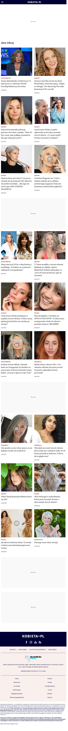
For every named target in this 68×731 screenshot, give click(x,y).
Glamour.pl (16, 682)
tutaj (16, 724)
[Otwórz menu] (2, 2)
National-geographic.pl (17, 697)
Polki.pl (50, 682)
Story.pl (49, 697)
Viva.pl (50, 690)
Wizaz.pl (49, 694)
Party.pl (49, 679)
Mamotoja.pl (17, 690)
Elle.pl (17, 679)
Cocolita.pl (17, 686)
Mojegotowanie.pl (16, 694)
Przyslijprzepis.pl (50, 686)
